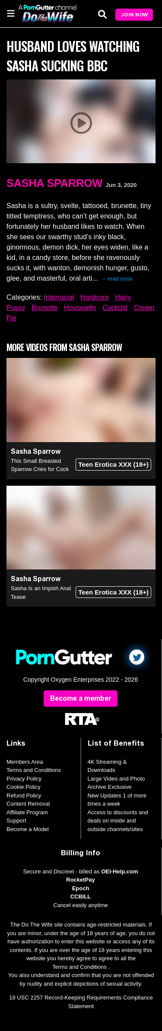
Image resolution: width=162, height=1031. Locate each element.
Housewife (80, 307)
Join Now (134, 15)
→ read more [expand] (117, 278)
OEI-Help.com (119, 871)
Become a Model (27, 829)
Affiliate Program (27, 812)
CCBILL (80, 896)
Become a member (80, 698)
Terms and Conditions (33, 770)
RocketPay (80, 879)
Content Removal (28, 803)
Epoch (80, 888)
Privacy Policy (23, 778)
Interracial (59, 297)
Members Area (24, 762)
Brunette (44, 307)
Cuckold (114, 307)
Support (16, 820)
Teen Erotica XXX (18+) (113, 464)
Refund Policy (23, 795)
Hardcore (94, 297)
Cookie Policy (23, 787)
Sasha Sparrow (54, 183)
